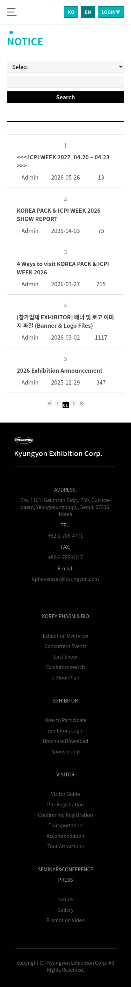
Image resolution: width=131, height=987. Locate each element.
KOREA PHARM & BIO (65, 616)
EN (88, 12)
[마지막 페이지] (82, 403)
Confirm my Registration (65, 814)
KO (71, 12)
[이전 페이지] (57, 403)
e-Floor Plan (65, 677)
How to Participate (66, 719)
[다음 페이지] (74, 403)
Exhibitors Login (65, 730)
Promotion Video (65, 920)
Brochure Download (65, 740)
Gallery (65, 909)
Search (65, 97)
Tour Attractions (66, 846)
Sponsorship (65, 751)
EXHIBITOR (65, 700)
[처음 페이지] (49, 403)
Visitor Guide (65, 793)
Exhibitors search (65, 666)
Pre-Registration (65, 804)
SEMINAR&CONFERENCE (65, 869)
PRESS (65, 879)
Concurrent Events (65, 646)
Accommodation (65, 835)
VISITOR (66, 774)
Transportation (65, 825)
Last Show (65, 656)
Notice (65, 899)
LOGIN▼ (111, 12)
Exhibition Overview (65, 635)
